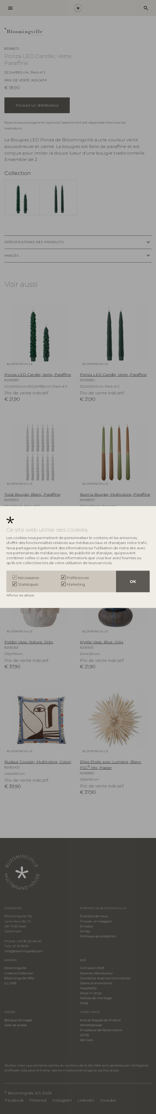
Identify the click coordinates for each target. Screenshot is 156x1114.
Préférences (78, 577)
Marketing (76, 584)
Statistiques (28, 584)
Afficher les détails (20, 595)
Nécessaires (28, 577)
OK (133, 581)
